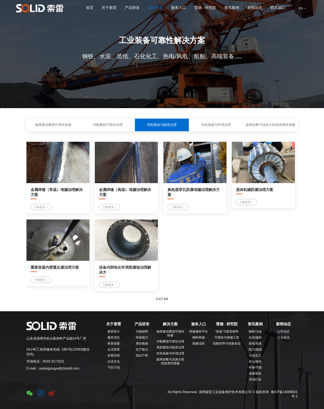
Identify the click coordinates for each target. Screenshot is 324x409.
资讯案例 (231, 8)
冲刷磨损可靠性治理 (108, 124)
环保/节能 (255, 367)
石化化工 (255, 355)
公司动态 (283, 331)
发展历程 (113, 355)
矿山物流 (255, 361)
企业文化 (113, 361)
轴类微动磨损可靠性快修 (53, 124)
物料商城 (198, 337)
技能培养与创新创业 (227, 343)
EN (302, 8)
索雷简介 (113, 331)
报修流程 (198, 343)
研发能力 (142, 337)
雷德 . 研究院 (205, 8)
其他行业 (255, 379)
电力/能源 (255, 349)
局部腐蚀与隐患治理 (162, 124)
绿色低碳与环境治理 (216, 124)
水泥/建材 (255, 337)
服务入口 (178, 8)
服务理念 (113, 337)
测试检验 (142, 343)
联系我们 (277, 8)
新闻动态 (254, 8)
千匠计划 (113, 367)
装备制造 (255, 373)
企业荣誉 (113, 349)
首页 (89, 8)
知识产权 (142, 355)
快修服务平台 (198, 331)
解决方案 (155, 8)
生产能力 (142, 349)
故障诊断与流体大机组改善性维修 (270, 124)
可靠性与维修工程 (226, 337)
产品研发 (132, 8)
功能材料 (142, 331)
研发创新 (113, 343)
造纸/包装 (255, 343)
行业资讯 (283, 337)
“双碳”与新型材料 (227, 331)
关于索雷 (109, 8)
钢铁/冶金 (255, 331)
